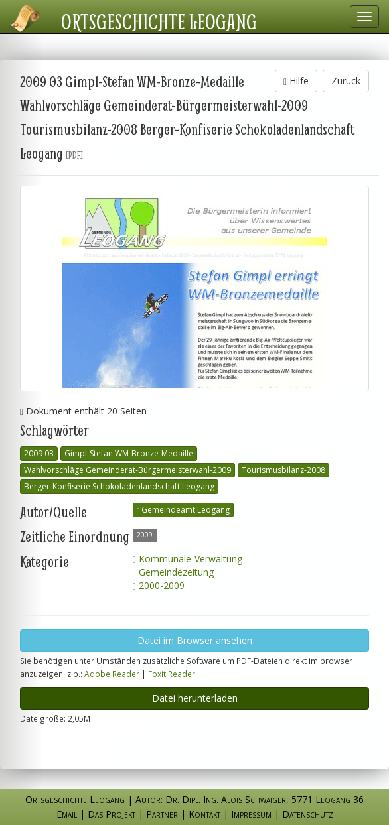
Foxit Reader (171, 673)
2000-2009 (159, 585)
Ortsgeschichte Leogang (159, 21)
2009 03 (39, 453)
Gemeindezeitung (173, 572)
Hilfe (296, 80)
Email (66, 814)
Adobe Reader (111, 673)
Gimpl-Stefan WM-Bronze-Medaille (128, 453)
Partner (162, 814)
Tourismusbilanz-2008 (283, 470)
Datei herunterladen (195, 698)
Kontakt (204, 814)
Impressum (251, 814)
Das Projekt (111, 814)
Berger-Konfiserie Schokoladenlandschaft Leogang (119, 486)
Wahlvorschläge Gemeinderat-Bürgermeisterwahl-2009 (127, 470)
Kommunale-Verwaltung (187, 558)
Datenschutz (307, 814)
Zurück (345, 80)
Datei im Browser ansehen (194, 640)
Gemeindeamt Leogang (183, 509)
